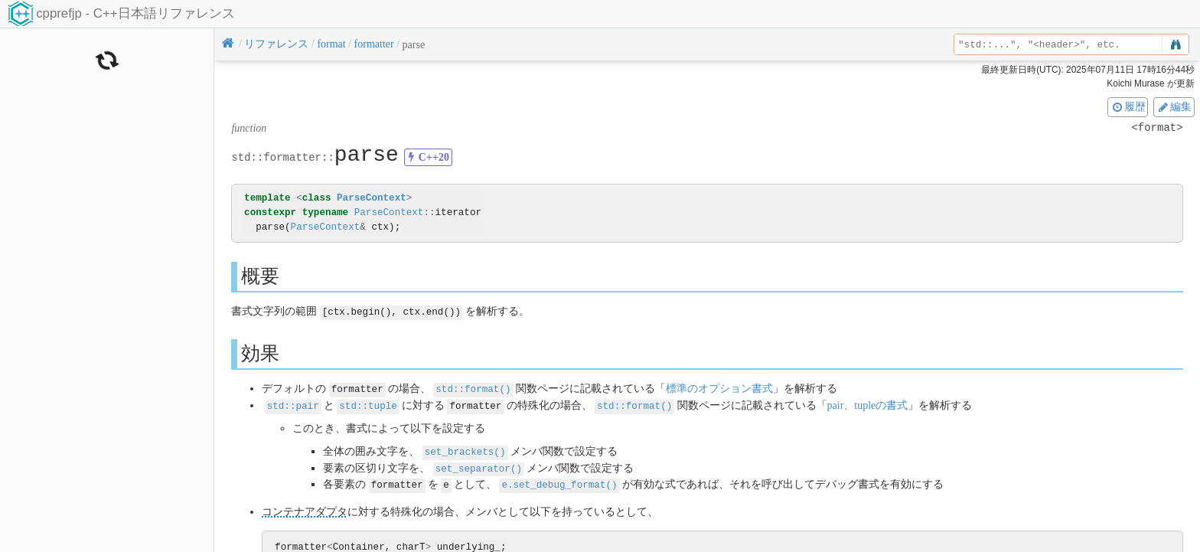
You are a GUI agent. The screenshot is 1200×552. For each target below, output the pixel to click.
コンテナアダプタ (304, 508)
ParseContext (371, 197)
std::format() (472, 387)
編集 (1174, 106)
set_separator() (478, 465)
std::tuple (368, 403)
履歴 (1128, 106)
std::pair (293, 403)
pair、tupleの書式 (867, 404)
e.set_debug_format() (559, 481)
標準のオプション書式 (719, 388)
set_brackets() (465, 449)
